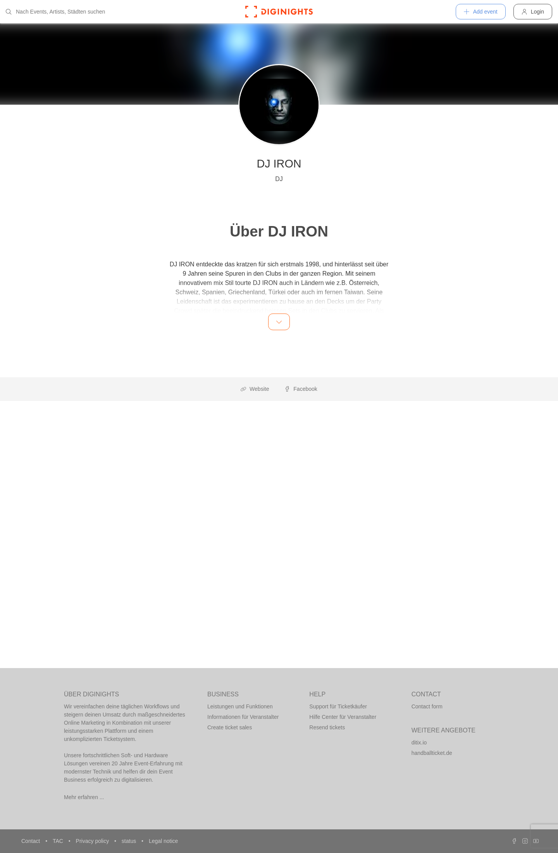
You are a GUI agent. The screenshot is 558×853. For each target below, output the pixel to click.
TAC (59, 841)
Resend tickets (327, 727)
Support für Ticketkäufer (338, 706)
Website (255, 389)
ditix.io (419, 742)
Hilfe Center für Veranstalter (342, 717)
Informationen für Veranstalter (243, 717)
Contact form (427, 706)
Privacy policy (93, 841)
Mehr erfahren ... (84, 797)
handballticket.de (432, 753)
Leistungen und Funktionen (240, 706)
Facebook (300, 389)
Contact (31, 841)
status (130, 841)
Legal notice (163, 841)
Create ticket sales (229, 727)
